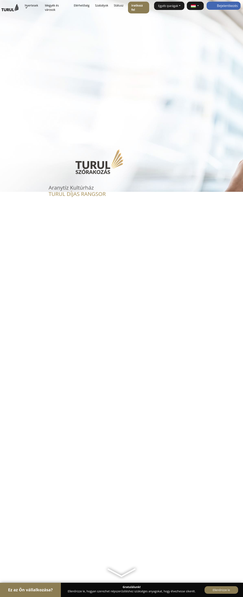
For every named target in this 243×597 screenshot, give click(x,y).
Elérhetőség (81, 5)
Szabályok (101, 5)
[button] (195, 6)
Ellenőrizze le (221, 590)
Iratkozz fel (137, 7)
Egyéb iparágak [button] (168, 6)
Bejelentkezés (223, 5)
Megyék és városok (52, 7)
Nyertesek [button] (31, 5)
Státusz (118, 5)
